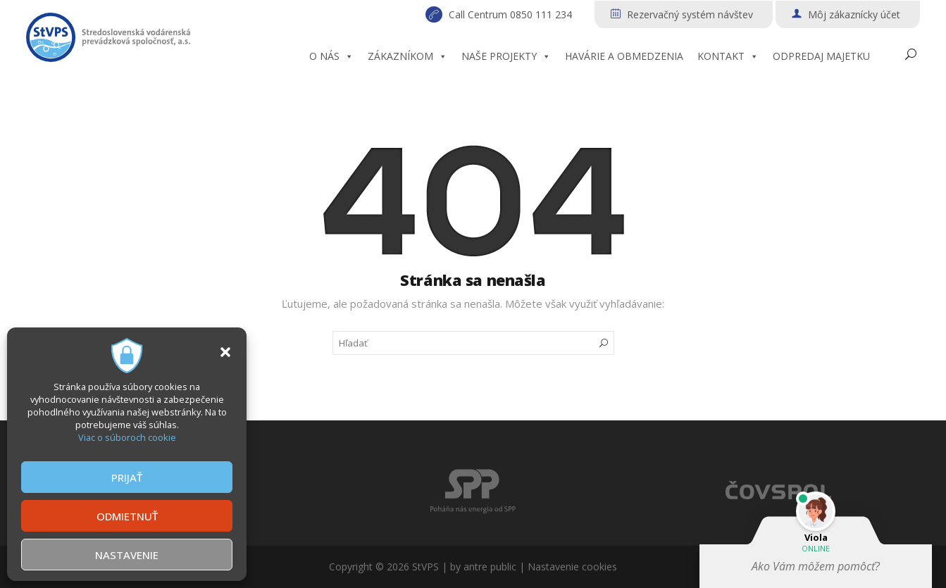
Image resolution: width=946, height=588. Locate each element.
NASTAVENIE (126, 555)
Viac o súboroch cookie (127, 437)
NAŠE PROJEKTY (506, 56)
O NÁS (331, 56)
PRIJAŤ (126, 477)
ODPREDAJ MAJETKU (821, 56)
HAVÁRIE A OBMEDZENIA (624, 56)
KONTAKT (728, 56)
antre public (489, 566)
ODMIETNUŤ (127, 516)
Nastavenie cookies (572, 566)
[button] (225, 352)
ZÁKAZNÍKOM (407, 56)
